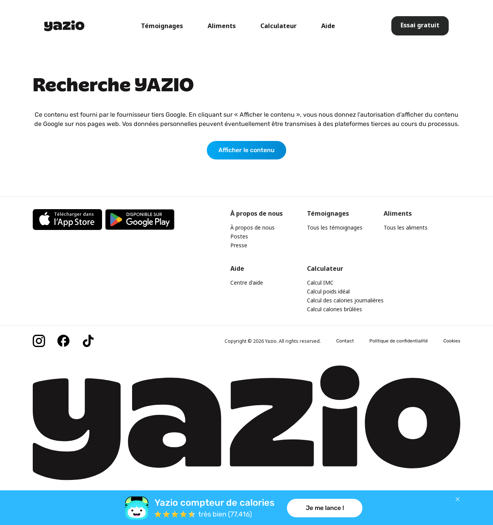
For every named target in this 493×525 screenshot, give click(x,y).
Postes (239, 236)
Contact (345, 341)
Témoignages (162, 26)
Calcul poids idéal (328, 291)
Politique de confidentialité (398, 341)
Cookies (451, 341)
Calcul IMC (320, 282)
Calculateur (278, 26)
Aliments (222, 26)
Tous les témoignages (334, 227)
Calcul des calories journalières (345, 300)
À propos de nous (252, 227)
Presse (238, 245)
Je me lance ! (325, 508)
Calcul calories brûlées (334, 309)
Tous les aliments (406, 227)
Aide (328, 26)
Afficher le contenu (246, 150)
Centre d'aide (246, 282)
